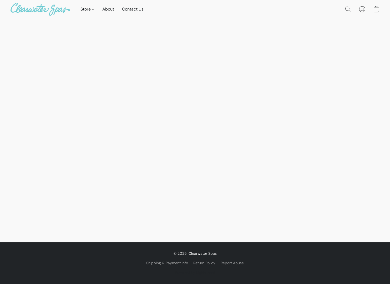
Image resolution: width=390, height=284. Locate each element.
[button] (40, 9)
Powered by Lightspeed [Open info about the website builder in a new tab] (195, 272)
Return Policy (204, 263)
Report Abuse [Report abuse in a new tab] (232, 263)
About (108, 9)
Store (87, 9)
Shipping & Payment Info (167, 263)
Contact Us (133, 9)
